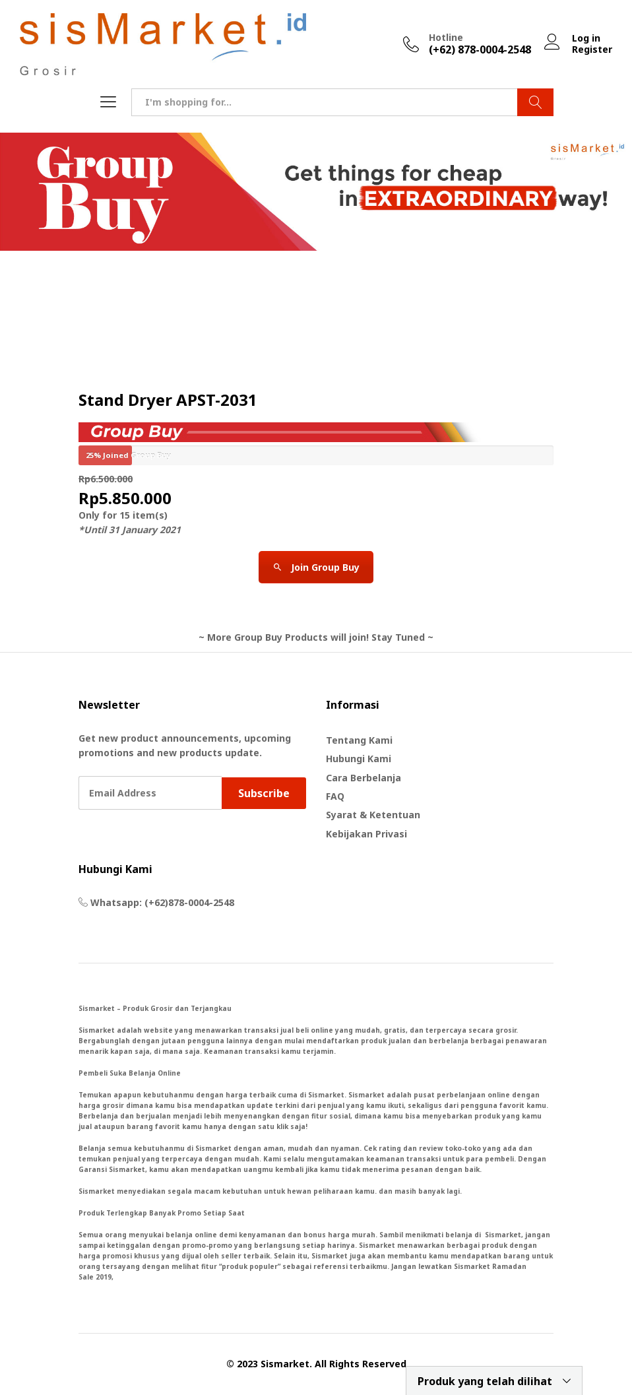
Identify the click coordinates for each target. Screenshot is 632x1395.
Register (592, 49)
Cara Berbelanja (363, 777)
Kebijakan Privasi (366, 833)
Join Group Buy (316, 567)
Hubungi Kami (358, 758)
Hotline (446, 38)
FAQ (335, 796)
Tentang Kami (359, 740)
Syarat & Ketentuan (373, 814)
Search (535, 102)
